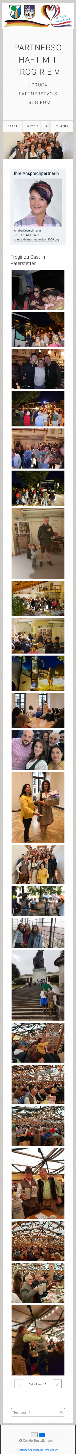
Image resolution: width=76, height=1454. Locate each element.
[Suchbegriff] (38, 1412)
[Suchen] (62, 1412)
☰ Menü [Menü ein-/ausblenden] (62, 126)
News (31, 126)
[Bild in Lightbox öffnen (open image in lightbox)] (38, 290)
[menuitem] (12, 126)
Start (13, 126)
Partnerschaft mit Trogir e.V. (38, 60)
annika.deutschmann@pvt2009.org (36, 239)
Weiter (57, 1384)
